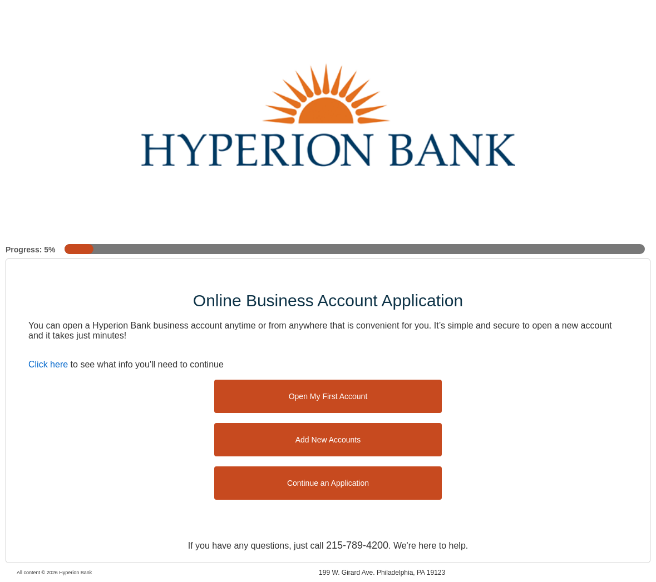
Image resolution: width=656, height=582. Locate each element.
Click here (48, 364)
